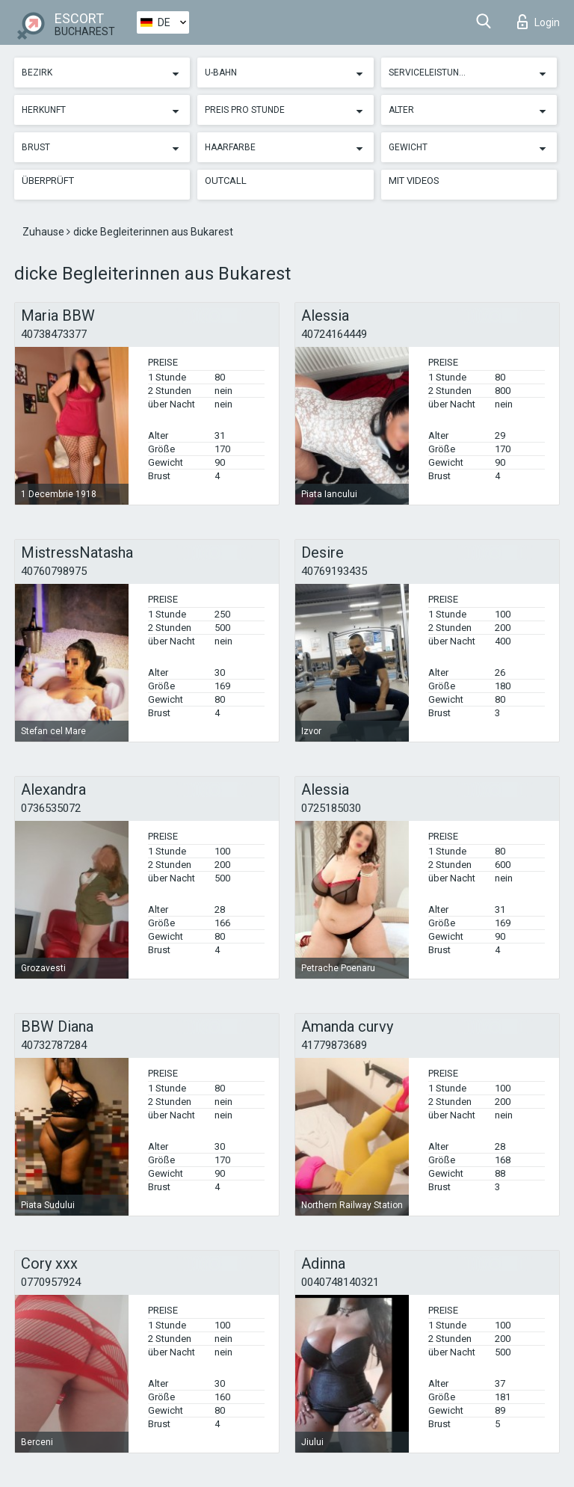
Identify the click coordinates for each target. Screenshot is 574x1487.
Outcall (226, 180)
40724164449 (334, 334)
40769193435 (334, 571)
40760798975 (54, 571)
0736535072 (51, 808)
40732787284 (54, 1045)
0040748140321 (340, 1282)
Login (538, 21)
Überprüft (48, 180)
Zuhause (44, 232)
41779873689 (334, 1045)
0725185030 (331, 808)
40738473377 (54, 334)
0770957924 (51, 1282)
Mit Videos (414, 180)
